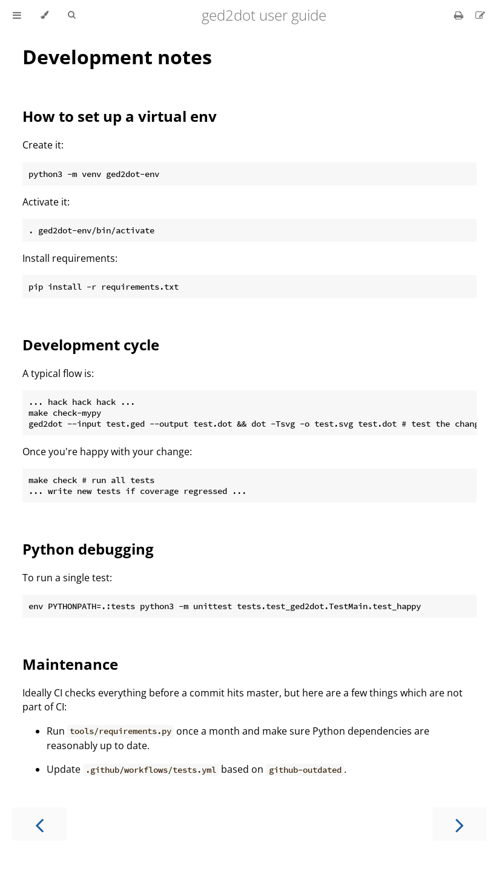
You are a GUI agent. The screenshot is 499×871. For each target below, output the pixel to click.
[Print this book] (460, 15)
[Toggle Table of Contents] (17, 15)
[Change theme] (44, 15)
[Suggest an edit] (480, 15)
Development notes (117, 57)
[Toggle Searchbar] (71, 15)
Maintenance (70, 664)
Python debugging (88, 549)
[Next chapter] (459, 824)
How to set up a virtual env (119, 116)
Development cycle (90, 345)
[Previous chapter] (39, 824)
